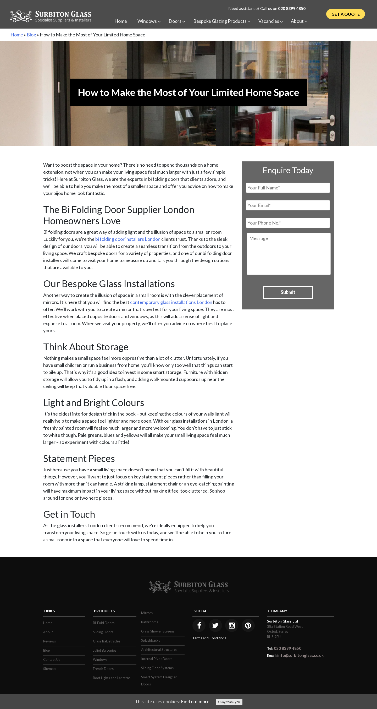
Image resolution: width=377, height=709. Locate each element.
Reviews (49, 641)
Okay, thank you (229, 702)
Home (16, 34)
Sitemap (49, 669)
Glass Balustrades (106, 641)
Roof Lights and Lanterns (111, 678)
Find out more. (195, 701)
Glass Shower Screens (157, 631)
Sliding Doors (103, 632)
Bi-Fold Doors (103, 623)
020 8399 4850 (292, 8)
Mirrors (147, 613)
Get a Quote (345, 14)
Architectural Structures (159, 649)
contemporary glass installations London (171, 302)
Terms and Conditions (209, 638)
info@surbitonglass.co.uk (300, 655)
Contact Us (51, 659)
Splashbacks (150, 640)
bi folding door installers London (127, 239)
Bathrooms (149, 622)
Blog (31, 34)
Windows (100, 659)
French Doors (103, 669)
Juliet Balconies (104, 650)
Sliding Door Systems (157, 668)
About (48, 632)
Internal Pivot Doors (156, 659)
